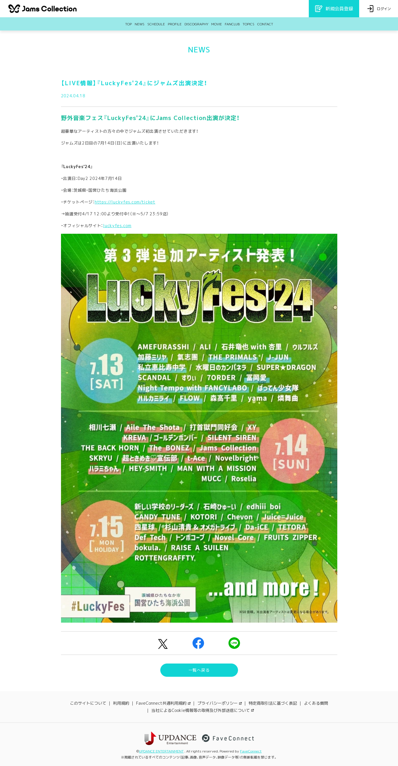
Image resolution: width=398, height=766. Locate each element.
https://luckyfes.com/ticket (125, 202)
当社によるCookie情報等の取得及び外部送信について (202, 710)
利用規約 (121, 703)
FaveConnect (251, 751)
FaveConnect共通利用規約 (163, 703)
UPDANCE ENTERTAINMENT (161, 751)
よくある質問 (316, 703)
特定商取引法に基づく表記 (273, 703)
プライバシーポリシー (219, 703)
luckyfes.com (117, 225)
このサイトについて (88, 703)
